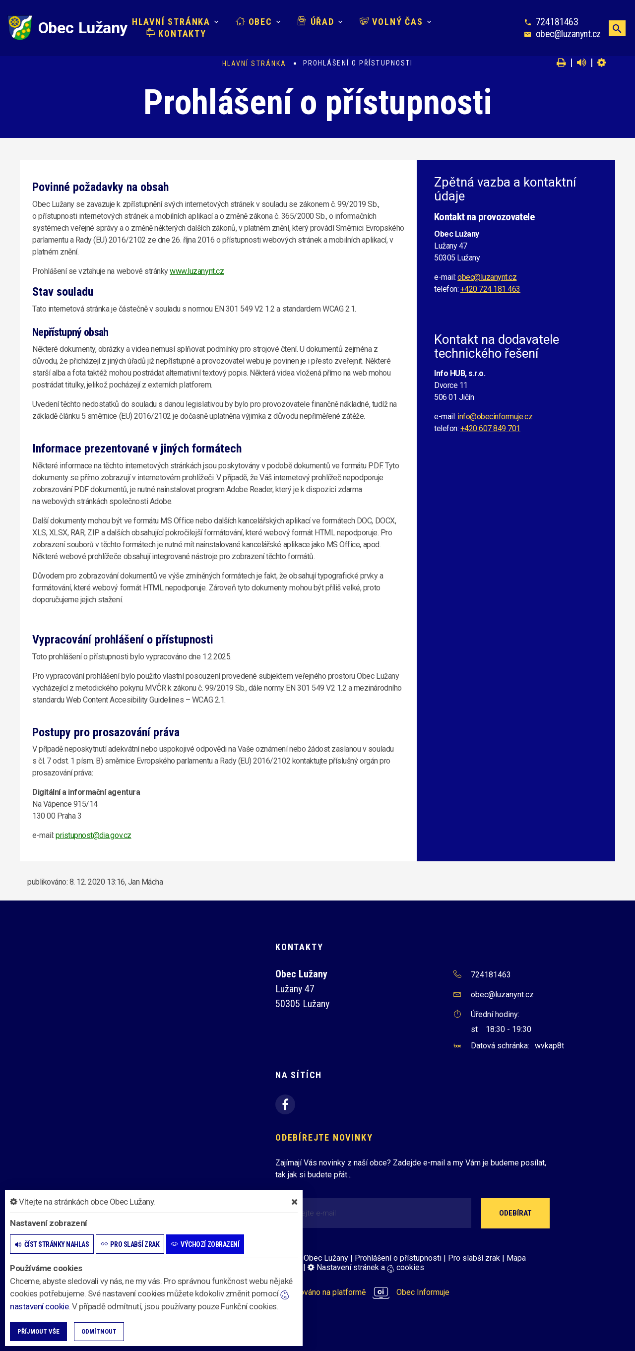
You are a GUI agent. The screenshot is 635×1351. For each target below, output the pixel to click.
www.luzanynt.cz (197, 271)
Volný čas (391, 21)
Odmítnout (99, 1331)
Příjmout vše (38, 1331)
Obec (254, 21)
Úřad (316, 21)
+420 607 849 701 (490, 428)
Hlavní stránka (171, 21)
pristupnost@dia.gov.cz (93, 835)
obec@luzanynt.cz (568, 34)
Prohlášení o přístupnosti (398, 1258)
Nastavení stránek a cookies (366, 1267)
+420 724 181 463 (490, 289)
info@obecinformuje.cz (494, 416)
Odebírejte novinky (324, 1137)
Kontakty (176, 33)
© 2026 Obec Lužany (311, 1258)
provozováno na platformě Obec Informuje (362, 1292)
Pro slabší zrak (474, 1258)
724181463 (557, 22)
